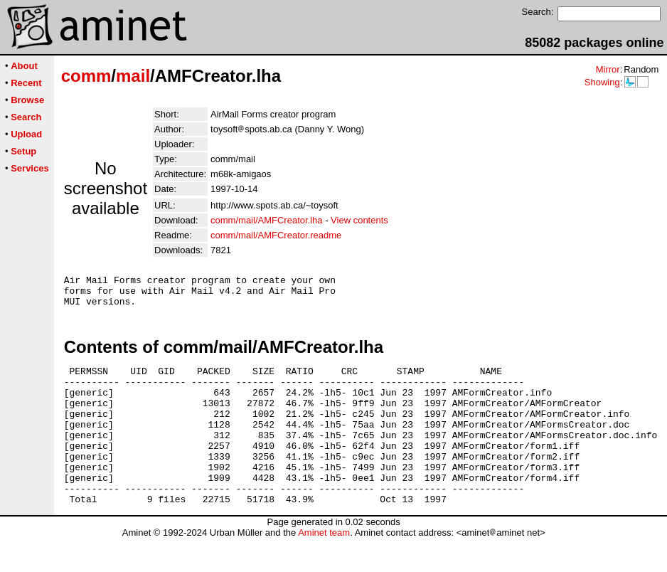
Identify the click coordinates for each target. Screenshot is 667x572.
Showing (602, 82)
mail (133, 75)
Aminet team (324, 566)
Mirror (608, 69)
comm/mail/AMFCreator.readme (275, 235)
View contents (359, 220)
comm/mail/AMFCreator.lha (266, 220)
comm (86, 75)
